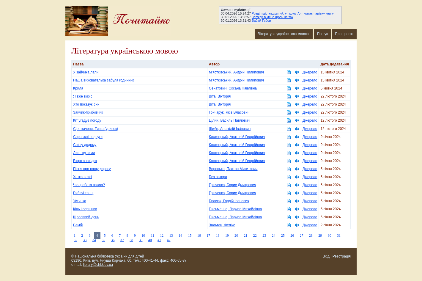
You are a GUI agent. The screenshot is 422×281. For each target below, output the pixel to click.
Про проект (344, 34)
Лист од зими (84, 153)
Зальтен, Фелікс (222, 225)
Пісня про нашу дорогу (92, 169)
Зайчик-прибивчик (88, 112)
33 (84, 240)
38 (131, 240)
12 (161, 235)
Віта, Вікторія (220, 96)
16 (199, 235)
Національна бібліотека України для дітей (109, 256)
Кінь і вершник (85, 209)
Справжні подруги (88, 137)
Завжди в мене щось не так (272, 17)
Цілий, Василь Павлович (229, 120)
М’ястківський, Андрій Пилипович (236, 72)
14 (180, 235)
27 (301, 235)
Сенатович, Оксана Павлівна (233, 88)
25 (283, 235)
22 (255, 235)
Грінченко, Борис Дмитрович (232, 185)
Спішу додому (84, 145)
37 (122, 240)
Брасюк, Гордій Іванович (229, 201)
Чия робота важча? (89, 185)
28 (311, 235)
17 (208, 235)
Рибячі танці (83, 193)
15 (189, 235)
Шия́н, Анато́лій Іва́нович (230, 129)
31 (339, 235)
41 (159, 240)
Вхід (326, 256)
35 (103, 240)
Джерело (310, 72)
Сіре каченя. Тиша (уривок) (95, 129)
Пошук (322, 34)
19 (227, 235)
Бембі (78, 225)
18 (217, 235)
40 (150, 240)
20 (236, 235)
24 (273, 235)
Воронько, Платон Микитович (233, 169)
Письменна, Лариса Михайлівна (235, 209)
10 (143, 235)
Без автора (218, 177)
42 (168, 240)
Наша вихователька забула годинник (103, 80)
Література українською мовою (284, 34)
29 (320, 235)
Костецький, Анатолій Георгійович (237, 137)
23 (264, 235)
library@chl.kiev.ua (98, 265)
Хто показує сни (86, 104)
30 (329, 235)
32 (75, 240)
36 (112, 240)
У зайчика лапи (85, 72)
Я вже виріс (82, 96)
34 (94, 240)
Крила (78, 88)
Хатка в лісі (82, 177)
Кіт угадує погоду (87, 120)
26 (292, 235)
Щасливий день (86, 217)
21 (245, 235)
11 (152, 235)
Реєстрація (342, 256)
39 (140, 240)
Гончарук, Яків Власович (229, 112)
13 (171, 235)
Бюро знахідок (85, 161)
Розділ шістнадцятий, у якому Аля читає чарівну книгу (293, 13)
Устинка (79, 201)
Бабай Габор (261, 20)
